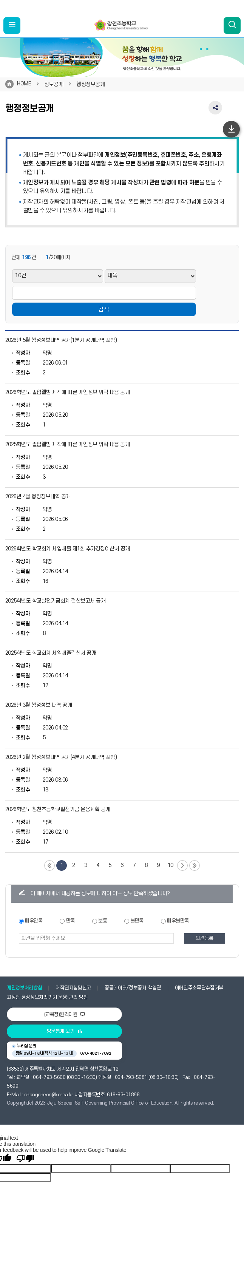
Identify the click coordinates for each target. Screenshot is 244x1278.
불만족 (137, 921)
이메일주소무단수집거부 (199, 988)
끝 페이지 (194, 865)
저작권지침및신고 (73, 988)
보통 (102, 921)
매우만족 (33, 921)
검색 (104, 309)
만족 (70, 921)
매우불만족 (178, 921)
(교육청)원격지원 (64, 1014)
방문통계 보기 (64, 1031)
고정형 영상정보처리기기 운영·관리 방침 (47, 997)
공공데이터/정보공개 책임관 (133, 988)
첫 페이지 (49, 865)
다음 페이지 (182, 865)
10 (170, 865)
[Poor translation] (25, 1158)
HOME (24, 84)
